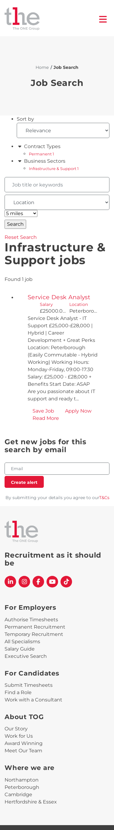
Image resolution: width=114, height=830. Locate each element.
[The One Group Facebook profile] (38, 581)
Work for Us (19, 736)
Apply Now (78, 411)
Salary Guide (20, 649)
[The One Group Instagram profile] (24, 581)
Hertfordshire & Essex (31, 802)
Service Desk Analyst (59, 297)
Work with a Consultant (33, 700)
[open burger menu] (103, 19)
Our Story (16, 729)
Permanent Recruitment (35, 627)
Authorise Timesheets (31, 619)
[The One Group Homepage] (52, 19)
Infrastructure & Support (54, 168)
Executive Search (26, 656)
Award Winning (24, 743)
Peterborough (22, 787)
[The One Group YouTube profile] (52, 581)
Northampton (22, 780)
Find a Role (18, 692)
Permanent (41, 154)
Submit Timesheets (29, 685)
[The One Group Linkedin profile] (10, 581)
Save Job (43, 411)
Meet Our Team (23, 751)
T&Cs (104, 497)
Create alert (24, 482)
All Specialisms (22, 641)
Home (42, 67)
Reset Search (21, 237)
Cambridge (18, 794)
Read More (46, 418)
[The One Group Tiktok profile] (66, 581)
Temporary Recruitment (34, 634)
